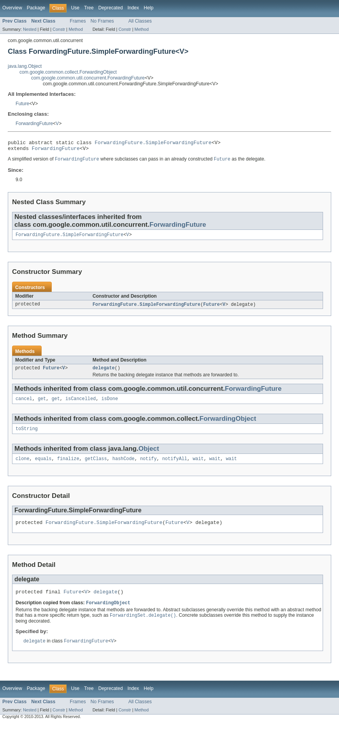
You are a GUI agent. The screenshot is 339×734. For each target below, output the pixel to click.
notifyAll (174, 465)
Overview (12, 8)
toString (27, 435)
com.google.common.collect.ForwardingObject (68, 72)
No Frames (102, 21)
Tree (89, 8)
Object (149, 455)
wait (198, 465)
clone (23, 465)
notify (148, 465)
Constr (59, 29)
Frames (78, 21)
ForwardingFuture (34, 123)
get (42, 404)
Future (22, 103)
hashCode (123, 465)
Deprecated (110, 8)
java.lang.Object (25, 66)
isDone (109, 404)
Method (76, 29)
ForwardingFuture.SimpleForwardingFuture (153, 143)
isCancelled (80, 404)
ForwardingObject (228, 424)
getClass (96, 465)
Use (75, 8)
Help (148, 8)
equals (43, 465)
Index (133, 8)
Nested (30, 29)
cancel (24, 404)
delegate (104, 372)
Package (36, 8)
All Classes (140, 21)
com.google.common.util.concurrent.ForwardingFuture (88, 78)
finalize (68, 465)
